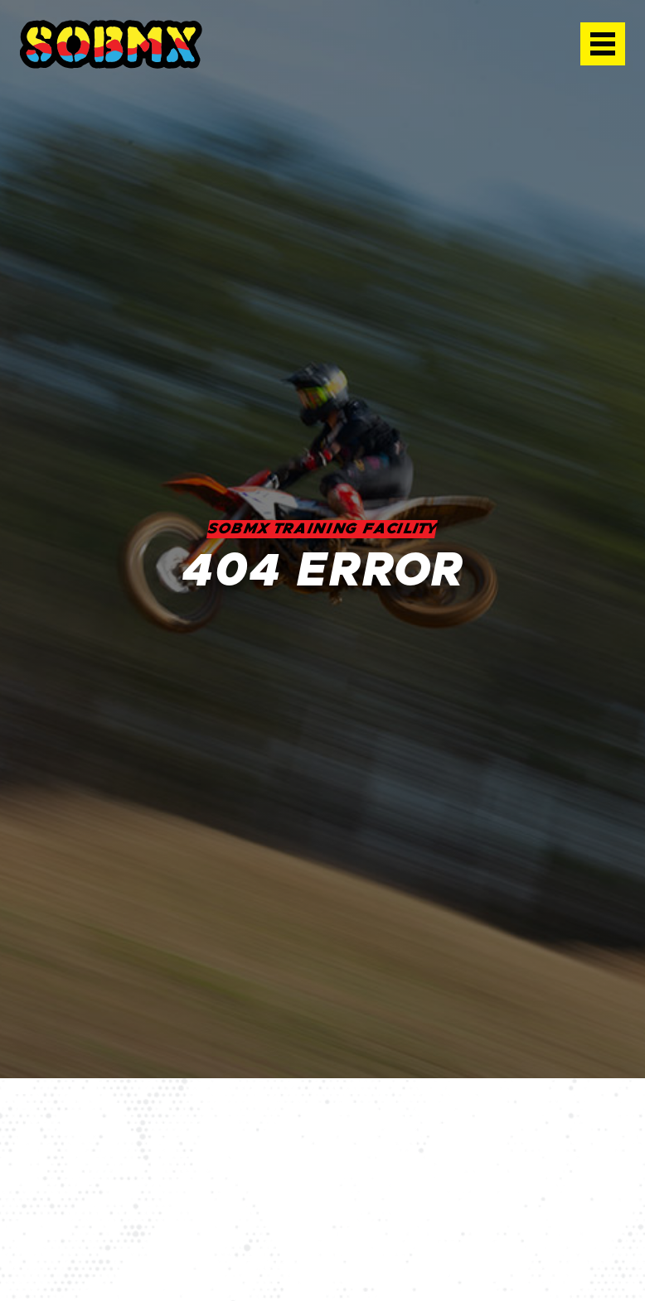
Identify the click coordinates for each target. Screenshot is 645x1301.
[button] (602, 43)
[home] (111, 44)
